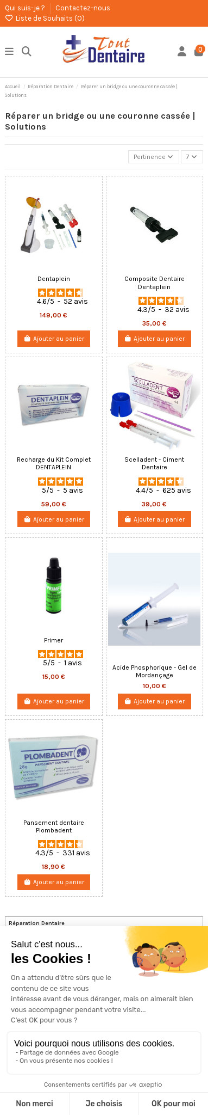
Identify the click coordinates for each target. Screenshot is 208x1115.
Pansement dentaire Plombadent (53, 826)
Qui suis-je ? (26, 8)
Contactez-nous (82, 8)
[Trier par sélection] (153, 157)
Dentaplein (53, 279)
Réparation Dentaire (37, 923)
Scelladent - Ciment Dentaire (154, 463)
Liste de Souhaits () (45, 18)
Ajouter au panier (53, 338)
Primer (53, 640)
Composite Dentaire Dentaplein (154, 282)
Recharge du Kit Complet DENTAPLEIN (54, 463)
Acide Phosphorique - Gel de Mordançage (154, 671)
